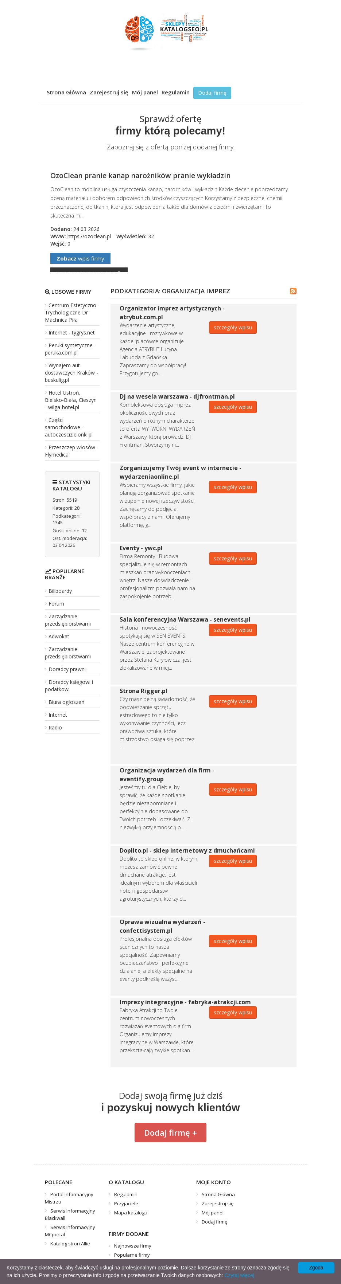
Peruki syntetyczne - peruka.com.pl (70, 349)
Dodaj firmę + (170, 1132)
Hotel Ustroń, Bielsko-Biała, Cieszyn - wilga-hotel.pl (71, 400)
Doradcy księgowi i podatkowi (69, 685)
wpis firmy (80, 258)
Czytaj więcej (239, 1275)
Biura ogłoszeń (67, 701)
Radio (55, 727)
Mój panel (145, 92)
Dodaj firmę (212, 92)
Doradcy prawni (67, 669)
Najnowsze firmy (132, 1245)
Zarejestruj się (109, 92)
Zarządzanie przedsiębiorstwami (68, 620)
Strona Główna (66, 92)
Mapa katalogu (130, 1212)
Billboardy (60, 590)
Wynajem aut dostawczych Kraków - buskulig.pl (71, 372)
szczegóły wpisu (233, 327)
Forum (56, 603)
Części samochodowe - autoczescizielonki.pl (69, 427)
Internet (58, 714)
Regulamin (176, 92)
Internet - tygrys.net (72, 332)
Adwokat (59, 636)
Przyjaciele (126, 1203)
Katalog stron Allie (70, 1243)
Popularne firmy (132, 1255)
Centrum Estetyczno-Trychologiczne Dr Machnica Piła (71, 312)
